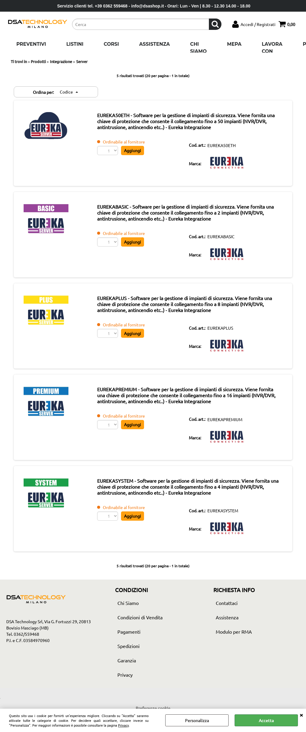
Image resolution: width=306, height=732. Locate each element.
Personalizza (197, 720)
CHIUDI (301, 715)
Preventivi (31, 44)
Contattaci (227, 606)
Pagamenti (128, 635)
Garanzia (126, 664)
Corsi (111, 44)
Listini (74, 44)
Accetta (266, 720)
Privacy (123, 725)
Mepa (234, 44)
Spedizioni (128, 649)
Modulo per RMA (234, 635)
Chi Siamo (198, 47)
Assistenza (154, 44)
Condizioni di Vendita (140, 621)
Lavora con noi (272, 51)
